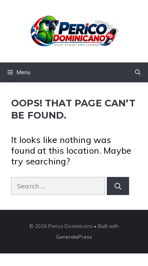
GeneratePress (74, 237)
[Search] (118, 186)
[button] (138, 72)
